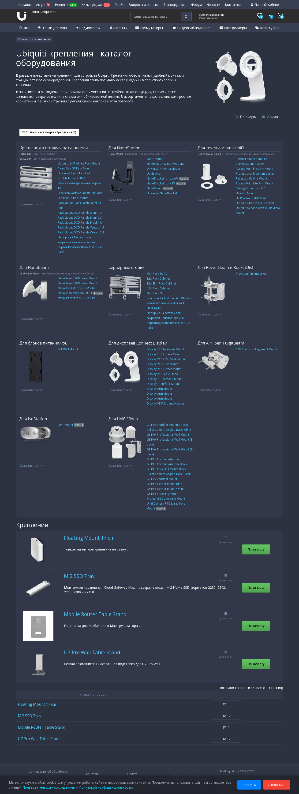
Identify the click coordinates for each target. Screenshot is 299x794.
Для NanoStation (124, 147)
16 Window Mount (29, 273)
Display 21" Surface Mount (164, 369)
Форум (196, 4)
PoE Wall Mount (68, 349)
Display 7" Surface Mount (163, 384)
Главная (23, 39)
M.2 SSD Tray (79, 576)
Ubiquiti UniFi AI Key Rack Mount (79, 163)
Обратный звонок (211, 14)
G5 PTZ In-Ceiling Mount (162, 494)
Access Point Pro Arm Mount (254, 169)
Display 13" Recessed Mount (165, 349)
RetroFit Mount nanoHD (251, 159)
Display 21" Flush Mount (162, 364)
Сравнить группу (31, 204)
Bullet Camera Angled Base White (169, 430)
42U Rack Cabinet (158, 288)
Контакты (233, 4)
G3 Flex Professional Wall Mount (168, 435)
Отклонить (276, 784)
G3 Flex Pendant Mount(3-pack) (167, 425)
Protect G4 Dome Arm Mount (166, 499)
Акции (43, 4)
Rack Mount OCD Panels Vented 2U (81, 232)
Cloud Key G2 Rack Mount (74, 168)
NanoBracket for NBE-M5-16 (76, 288)
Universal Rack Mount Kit (74, 173)
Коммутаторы (149, 27)
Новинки (66, 4)
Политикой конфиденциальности (105, 787)
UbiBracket (154, 174)
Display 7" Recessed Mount (165, 379)
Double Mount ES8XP (71, 178)
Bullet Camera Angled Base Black (169, 474)
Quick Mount (115, 154)
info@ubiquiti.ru (44, 12)
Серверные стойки (126, 267)
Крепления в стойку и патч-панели (53, 147)
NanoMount (160, 188)
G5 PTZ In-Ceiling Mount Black (166, 469)
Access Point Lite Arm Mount (254, 183)
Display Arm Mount (159, 389)
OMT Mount (71, 425)
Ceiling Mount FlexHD (210, 154)
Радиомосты (88, 27)
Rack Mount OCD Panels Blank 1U (80, 213)
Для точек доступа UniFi (221, 147)
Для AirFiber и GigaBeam (221, 342)
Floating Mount (245, 193)
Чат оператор (208, 17)
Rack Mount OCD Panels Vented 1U (81, 227)
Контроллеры (233, 27)
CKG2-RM (25, 154)
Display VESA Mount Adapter (165, 403)
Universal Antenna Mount (163, 169)
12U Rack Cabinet (158, 279)
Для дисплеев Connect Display (137, 342)
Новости (213, 4)
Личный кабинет (266, 4)
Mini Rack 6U (155, 293)
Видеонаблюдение (191, 27)
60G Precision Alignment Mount (256, 349)
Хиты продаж (96, 4)
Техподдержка (175, 4)
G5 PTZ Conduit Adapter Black (167, 464)
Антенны (117, 27)
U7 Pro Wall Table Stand (252, 198)
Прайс (119, 4)
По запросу (256, 549)
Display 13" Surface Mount (164, 354)
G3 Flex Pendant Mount (162, 479)
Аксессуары (267, 27)
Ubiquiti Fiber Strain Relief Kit (255, 203)
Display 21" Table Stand (162, 374)
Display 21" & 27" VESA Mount (166, 359)
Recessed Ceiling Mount (251, 178)
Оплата (132, 774)
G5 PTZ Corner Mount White (165, 489)
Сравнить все (226, 540)
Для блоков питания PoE (43, 342)
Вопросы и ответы (144, 4)
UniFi (24, 27)
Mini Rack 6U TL (157, 274)
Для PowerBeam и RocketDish (226, 267)
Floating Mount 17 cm (89, 538)
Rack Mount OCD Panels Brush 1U (80, 223)
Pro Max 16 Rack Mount (73, 198)
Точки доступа (52, 27)
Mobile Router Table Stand (95, 614)
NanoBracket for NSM (166, 183)
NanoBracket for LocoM (168, 178)
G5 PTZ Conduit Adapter (163, 459)
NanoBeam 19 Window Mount (77, 283)
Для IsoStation (33, 418)
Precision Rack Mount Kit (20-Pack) (80, 193)
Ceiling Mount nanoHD (250, 188)
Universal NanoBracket (162, 193)
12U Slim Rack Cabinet (161, 283)
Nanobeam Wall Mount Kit (80, 293)
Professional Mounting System (256, 174)
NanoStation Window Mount (165, 164)
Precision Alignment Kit (251, 274)
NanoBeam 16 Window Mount (77, 278)
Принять (249, 784)
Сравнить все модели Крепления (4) (49, 132)
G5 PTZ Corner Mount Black (165, 484)
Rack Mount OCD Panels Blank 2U (80, 218)
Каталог (24, 4)
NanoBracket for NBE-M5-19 (76, 298)
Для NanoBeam (34, 267)
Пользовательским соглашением (48, 787)
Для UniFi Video (123, 418)
